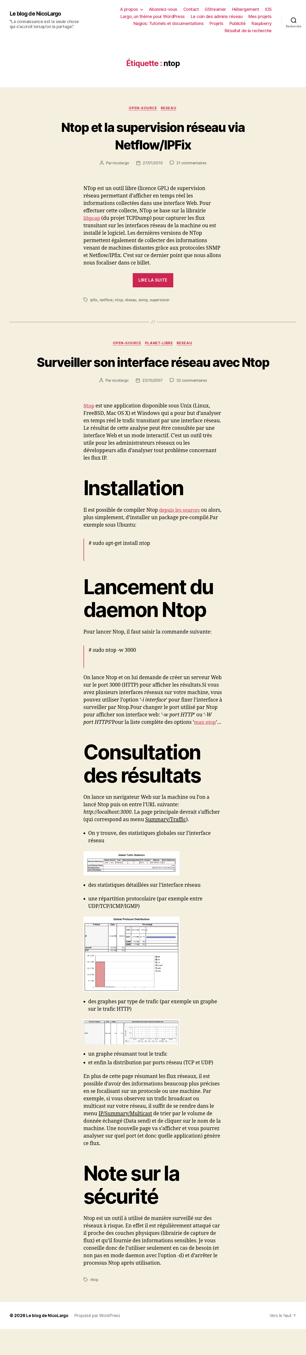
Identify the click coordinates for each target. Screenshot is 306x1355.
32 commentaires (192, 399)
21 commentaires (192, 163)
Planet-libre (160, 344)
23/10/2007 (152, 399)
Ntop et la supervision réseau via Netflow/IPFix (153, 136)
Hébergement (245, 9)
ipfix (94, 300)
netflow (106, 300)
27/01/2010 (152, 163)
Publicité (237, 23)
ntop (119, 300)
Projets (216, 23)
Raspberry (262, 23)
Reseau (169, 108)
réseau (131, 300)
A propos (129, 9)
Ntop (89, 424)
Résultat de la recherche (248, 30)
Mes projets (260, 16)
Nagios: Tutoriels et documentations (168, 23)
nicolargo (120, 163)
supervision (161, 300)
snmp (144, 300)
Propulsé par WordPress (99, 1341)
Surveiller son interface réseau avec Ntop (153, 371)
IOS (268, 9)
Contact (191, 9)
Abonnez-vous (163, 9)
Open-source (143, 108)
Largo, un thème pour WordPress (152, 16)
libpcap (92, 219)
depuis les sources (180, 528)
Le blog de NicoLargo (37, 14)
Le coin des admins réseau (217, 16)
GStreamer (215, 9)
